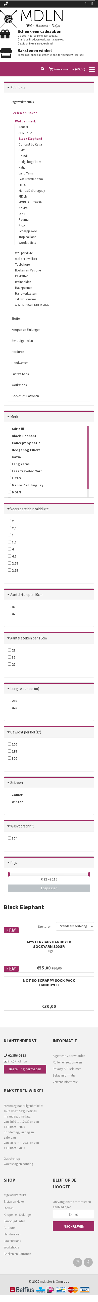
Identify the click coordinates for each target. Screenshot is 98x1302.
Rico (22, 225)
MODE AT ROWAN (30, 202)
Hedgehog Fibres (30, 162)
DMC (22, 150)
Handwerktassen (26, 293)
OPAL (22, 214)
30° (12, 838)
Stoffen (16, 318)
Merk (14, 416)
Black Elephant (30, 138)
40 (11, 606)
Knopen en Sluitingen (26, 330)
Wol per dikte (24, 253)
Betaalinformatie (64, 1075)
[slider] (7, 874)
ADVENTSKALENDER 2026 (32, 305)
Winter (15, 802)
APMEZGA (25, 133)
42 (11, 614)
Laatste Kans (20, 374)
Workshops (19, 385)
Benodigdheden (22, 341)
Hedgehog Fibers (24, 450)
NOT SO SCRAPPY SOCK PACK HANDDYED (49, 982)
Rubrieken (18, 87)
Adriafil (23, 127)
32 (11, 657)
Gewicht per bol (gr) (25, 732)
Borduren (18, 352)
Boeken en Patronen (28, 270)
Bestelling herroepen (25, 1069)
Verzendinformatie (65, 1082)
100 (12, 744)
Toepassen (49, 888)
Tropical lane (27, 237)
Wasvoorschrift (22, 826)
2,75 (13, 570)
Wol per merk (25, 121)
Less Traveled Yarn (31, 179)
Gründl (23, 156)
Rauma (24, 219)
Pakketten (21, 276)
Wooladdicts (27, 243)
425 (12, 708)
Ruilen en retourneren (67, 1062)
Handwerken (20, 363)
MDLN (23, 196)
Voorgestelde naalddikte (29, 508)
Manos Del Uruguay (32, 191)
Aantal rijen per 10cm (26, 594)
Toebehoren (23, 264)
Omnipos (62, 1281)
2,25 (13, 563)
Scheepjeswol (28, 231)
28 (11, 650)
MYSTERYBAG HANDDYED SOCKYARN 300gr (49, 944)
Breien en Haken (24, 113)
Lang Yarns (26, 173)
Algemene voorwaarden (69, 1056)
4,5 (12, 556)
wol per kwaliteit (26, 259)
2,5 (12, 528)
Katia (22, 167)
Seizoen (16, 782)
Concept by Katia (30, 144)
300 (12, 758)
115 (12, 751)
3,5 (12, 542)
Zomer (15, 795)
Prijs (13, 862)
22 (11, 664)
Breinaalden (23, 282)
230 (12, 701)
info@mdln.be (15, 1061)
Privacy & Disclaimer (67, 1069)
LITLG (22, 185)
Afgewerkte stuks (23, 102)
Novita (23, 208)
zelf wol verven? (25, 299)
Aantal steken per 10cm (28, 638)
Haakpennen (23, 288)
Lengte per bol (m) (24, 688)
